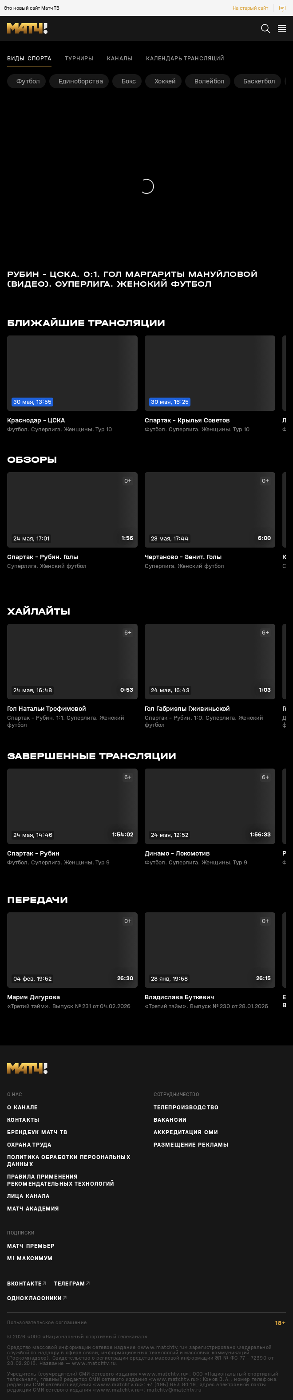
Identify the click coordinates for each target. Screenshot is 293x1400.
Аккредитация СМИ (186, 1132)
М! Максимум (30, 1258)
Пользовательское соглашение (47, 1322)
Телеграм (69, 1283)
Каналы (120, 58)
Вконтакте (24, 1283)
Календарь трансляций (185, 58)
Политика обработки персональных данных (69, 1161)
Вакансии (170, 1120)
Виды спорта (29, 58)
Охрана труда (29, 1144)
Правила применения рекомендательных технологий (60, 1180)
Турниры (79, 58)
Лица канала (28, 1196)
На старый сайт (250, 8)
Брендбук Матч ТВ (37, 1132)
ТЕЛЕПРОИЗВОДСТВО (186, 1107)
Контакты (23, 1120)
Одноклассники (34, 1298)
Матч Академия (33, 1208)
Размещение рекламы (191, 1144)
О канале (22, 1107)
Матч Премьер (31, 1246)
